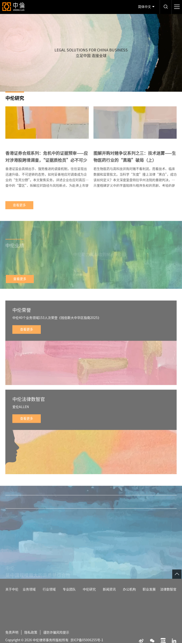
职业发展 (149, 597)
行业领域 (49, 597)
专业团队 (69, 597)
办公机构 (129, 597)
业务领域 (29, 597)
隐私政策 (30, 640)
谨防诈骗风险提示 (56, 640)
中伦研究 (89, 597)
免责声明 (11, 640)
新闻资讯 (109, 597)
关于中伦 (11, 597)
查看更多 (19, 213)
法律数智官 (168, 597)
